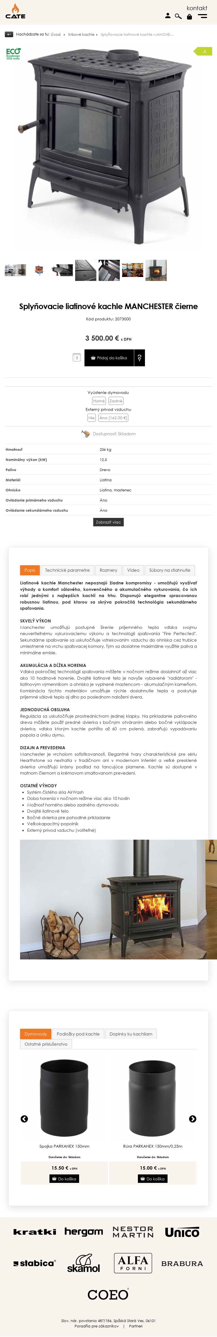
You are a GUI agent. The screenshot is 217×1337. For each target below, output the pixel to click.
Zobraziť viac (108, 522)
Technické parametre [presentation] (67, 570)
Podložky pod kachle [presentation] (78, 1034)
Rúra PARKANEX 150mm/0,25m (152, 1146)
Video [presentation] (133, 570)
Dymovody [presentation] (36, 1034)
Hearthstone (32, 760)
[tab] (30, 570)
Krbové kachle (81, 34)
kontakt (197, 8)
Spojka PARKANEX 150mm (64, 1146)
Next (192, 1119)
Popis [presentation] (30, 570)
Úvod (55, 34)
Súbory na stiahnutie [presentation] (169, 570)
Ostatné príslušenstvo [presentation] (46, 1044)
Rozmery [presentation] (108, 570)
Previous (24, 1119)
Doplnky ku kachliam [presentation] (131, 1034)
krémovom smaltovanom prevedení (98, 773)
